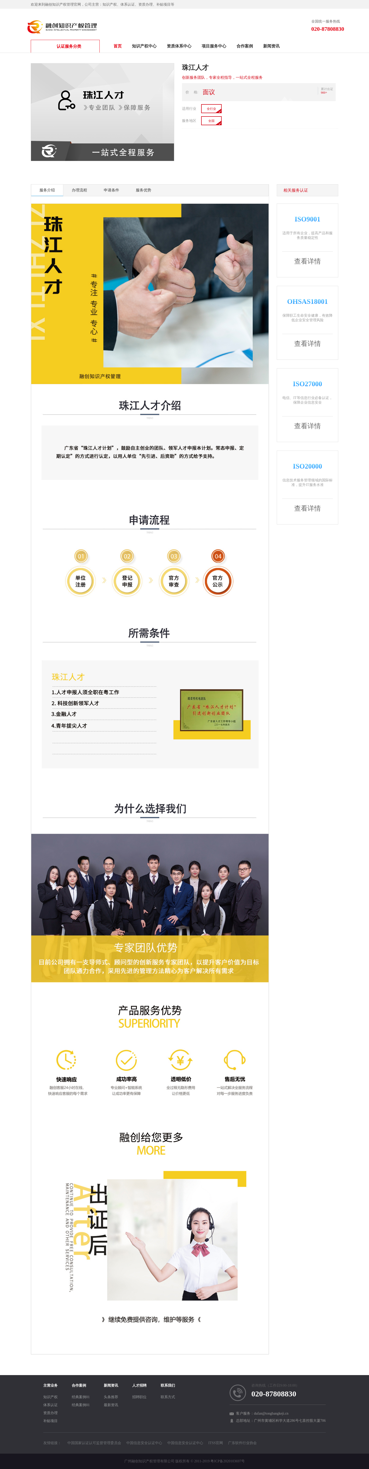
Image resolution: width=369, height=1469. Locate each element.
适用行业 (189, 109)
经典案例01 (81, 1397)
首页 (118, 46)
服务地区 (189, 121)
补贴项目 (50, 1421)
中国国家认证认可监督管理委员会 (94, 1443)
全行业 (211, 109)
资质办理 (50, 1413)
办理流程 (79, 190)
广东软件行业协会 (242, 1443)
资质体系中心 (179, 46)
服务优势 (143, 190)
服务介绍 (47, 190)
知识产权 (50, 1397)
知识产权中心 (144, 46)
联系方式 (168, 1397)
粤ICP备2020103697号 (227, 1461)
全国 (211, 121)
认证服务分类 (56, 46)
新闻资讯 (271, 46)
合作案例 (245, 46)
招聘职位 (139, 1397)
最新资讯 (111, 1405)
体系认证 (50, 1405)
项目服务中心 (214, 46)
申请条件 (111, 190)
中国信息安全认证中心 (144, 1443)
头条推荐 (111, 1397)
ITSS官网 (215, 1443)
